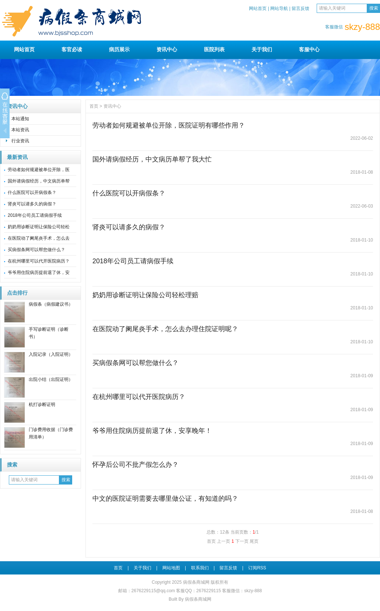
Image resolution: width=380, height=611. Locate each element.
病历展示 (119, 49)
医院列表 (214, 49)
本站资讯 (20, 129)
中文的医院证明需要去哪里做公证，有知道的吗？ (165, 498)
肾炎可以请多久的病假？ (32, 203)
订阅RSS (257, 567)
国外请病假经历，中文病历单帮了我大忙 (152, 159)
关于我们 (261, 49)
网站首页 (258, 8)
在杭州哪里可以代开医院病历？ (39, 261)
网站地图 (171, 567)
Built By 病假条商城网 (190, 599)
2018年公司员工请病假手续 (35, 215)
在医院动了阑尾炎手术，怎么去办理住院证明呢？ (165, 329)
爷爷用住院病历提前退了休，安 (39, 272)
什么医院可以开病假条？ (32, 192)
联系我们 (200, 567)
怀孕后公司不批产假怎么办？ (135, 464)
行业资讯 (20, 140)
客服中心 (309, 49)
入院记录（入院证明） (51, 354)
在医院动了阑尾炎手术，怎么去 (39, 238)
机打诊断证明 (42, 404)
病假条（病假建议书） (51, 304)
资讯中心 (166, 49)
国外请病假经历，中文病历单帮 (39, 181)
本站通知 (20, 118)
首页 (93, 106)
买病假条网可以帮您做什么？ (36, 249)
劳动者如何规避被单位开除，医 (39, 169)
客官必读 (71, 49)
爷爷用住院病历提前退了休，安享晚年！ (152, 430)
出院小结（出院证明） (51, 379)
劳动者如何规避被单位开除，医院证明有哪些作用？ (168, 125)
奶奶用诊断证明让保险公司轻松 (39, 226)
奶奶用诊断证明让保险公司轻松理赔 (145, 295)
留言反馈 (300, 8)
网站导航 (279, 8)
